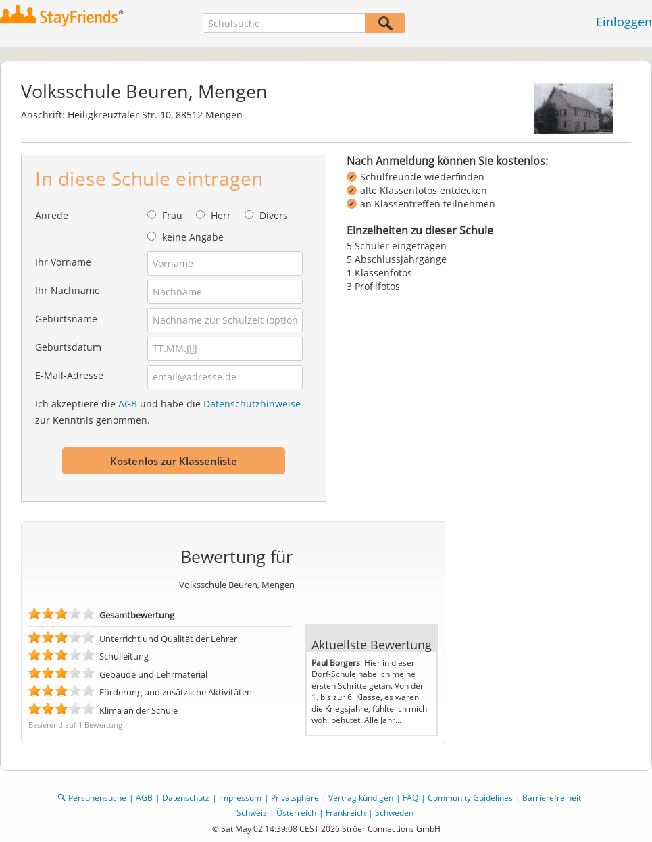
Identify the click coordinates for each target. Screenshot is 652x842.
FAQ (410, 797)
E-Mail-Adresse (69, 375)
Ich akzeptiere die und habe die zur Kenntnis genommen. (168, 411)
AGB (127, 403)
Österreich (296, 812)
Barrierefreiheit (551, 797)
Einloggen (624, 22)
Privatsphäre (295, 797)
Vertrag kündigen (360, 797)
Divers (273, 215)
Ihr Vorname (63, 261)
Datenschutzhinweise (252, 403)
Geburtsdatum (68, 347)
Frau (172, 215)
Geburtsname (66, 318)
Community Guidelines (470, 797)
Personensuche (97, 797)
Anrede (51, 215)
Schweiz (251, 812)
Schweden (394, 812)
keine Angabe (193, 236)
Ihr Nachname (67, 290)
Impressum (240, 797)
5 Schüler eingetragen (397, 245)
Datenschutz (185, 797)
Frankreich (346, 812)
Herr (221, 215)
